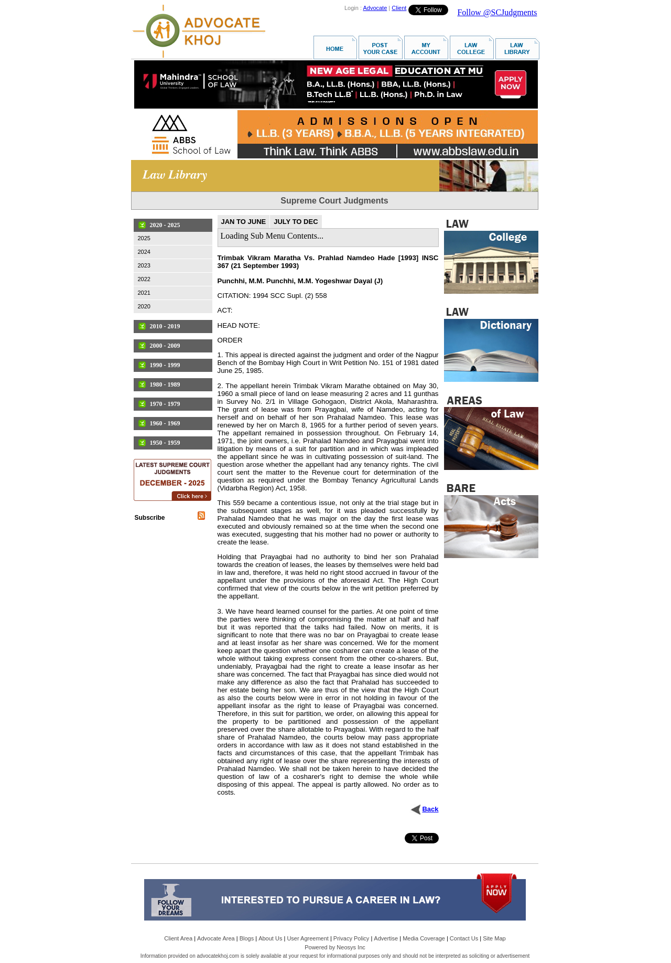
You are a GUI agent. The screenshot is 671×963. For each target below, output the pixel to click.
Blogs (247, 938)
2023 (144, 265)
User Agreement (307, 938)
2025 (144, 238)
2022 (144, 279)
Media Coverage (424, 938)
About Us (270, 938)
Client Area (178, 938)
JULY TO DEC (296, 222)
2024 (144, 252)
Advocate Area (216, 938)
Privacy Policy (351, 938)
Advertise (386, 938)
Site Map (494, 938)
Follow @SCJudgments (497, 12)
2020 (144, 306)
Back (430, 809)
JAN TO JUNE (243, 222)
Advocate (375, 8)
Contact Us (464, 938)
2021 (144, 293)
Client (399, 8)
